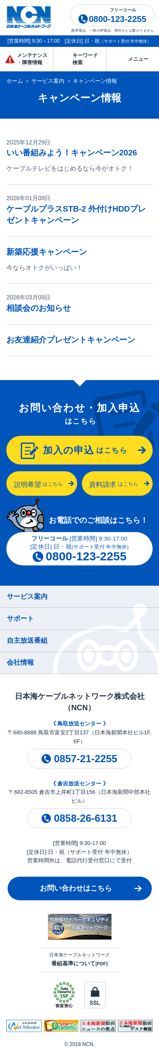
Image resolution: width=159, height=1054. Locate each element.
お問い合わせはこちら (76, 888)
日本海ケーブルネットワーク (79, 959)
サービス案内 (47, 81)
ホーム (14, 81)
